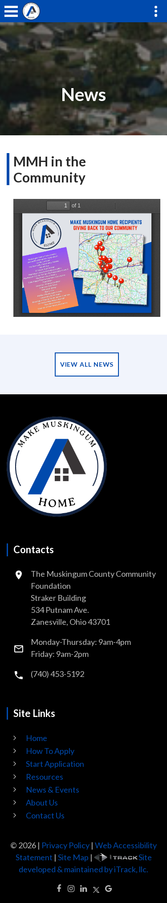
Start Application (55, 764)
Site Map (73, 857)
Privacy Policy (65, 845)
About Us (42, 802)
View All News (87, 364)
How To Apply (50, 751)
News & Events (52, 789)
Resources (44, 777)
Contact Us (45, 815)
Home (36, 738)
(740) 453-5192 (57, 674)
